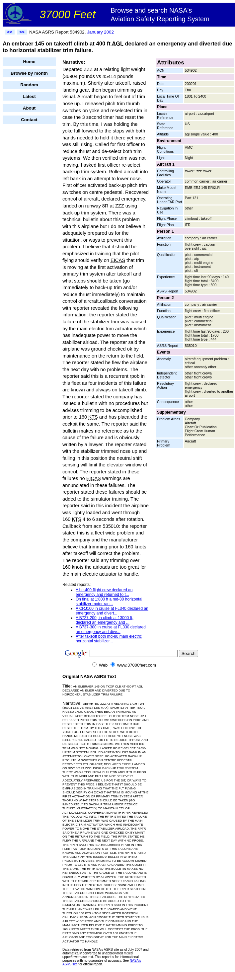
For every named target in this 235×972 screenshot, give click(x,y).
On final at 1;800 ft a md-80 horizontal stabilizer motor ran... (109, 601)
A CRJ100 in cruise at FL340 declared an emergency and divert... (112, 610)
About (29, 108)
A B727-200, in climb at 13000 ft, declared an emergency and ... (104, 620)
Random (29, 84)
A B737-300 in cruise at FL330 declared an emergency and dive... (111, 629)
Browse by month (29, 73)
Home (29, 61)
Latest (29, 96)
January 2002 (100, 32)
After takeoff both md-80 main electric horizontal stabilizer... (109, 638)
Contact (29, 119)
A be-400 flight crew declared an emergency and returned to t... (104, 592)
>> (22, 32)
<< (9, 32)
